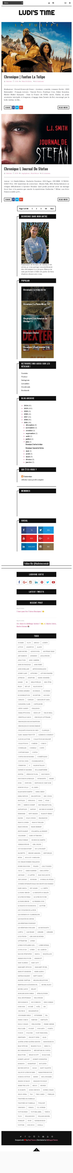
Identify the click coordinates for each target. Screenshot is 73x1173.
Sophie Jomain (48, 1111)
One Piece (21, 1032)
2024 (26, 426)
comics (43, 764)
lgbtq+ (20, 953)
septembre (31, 454)
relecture (22, 1076)
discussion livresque (26, 799)
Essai (40, 821)
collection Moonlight (42, 760)
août (28, 457)
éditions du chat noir (43, 804)
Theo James (40, 1115)
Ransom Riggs (48, 1062)
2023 (26, 429)
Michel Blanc (46, 1005)
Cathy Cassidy (23, 729)
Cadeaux (21, 720)
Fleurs (20, 839)
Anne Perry (38, 685)
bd (27, 703)
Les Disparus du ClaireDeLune (29, 935)
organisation (33, 1032)
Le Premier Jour (38, 922)
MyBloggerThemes (52, 1160)
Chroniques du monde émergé (29, 747)
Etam (47, 821)
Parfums (34, 1040)
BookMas (46, 712)
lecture (42, 926)
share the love (23, 1106)
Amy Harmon (22, 677)
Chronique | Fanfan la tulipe (24, 87)
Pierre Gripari (49, 1045)
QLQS (44, 1058)
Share (7, 117)
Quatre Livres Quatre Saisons (29, 1062)
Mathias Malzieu (24, 997)
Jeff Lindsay (22, 900)
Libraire (40, 953)
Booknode (25, 411)
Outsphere (38, 1036)
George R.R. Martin (38, 861)
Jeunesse (33, 900)
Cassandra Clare (24, 725)
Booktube (36, 716)
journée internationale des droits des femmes (35, 905)
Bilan (20, 707)
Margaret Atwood (25, 988)
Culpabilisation (37, 782)
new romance (23, 1023)
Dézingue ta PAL (32, 795)
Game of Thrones (35, 856)
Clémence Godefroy (45, 755)
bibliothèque (36, 703)
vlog (20, 1137)
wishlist (21, 1141)
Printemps (22, 1058)
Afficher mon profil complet (32, 500)
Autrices (21, 698)
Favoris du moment (46, 830)
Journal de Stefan (47, 900)
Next (52, 229)
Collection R (23, 764)
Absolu (36, 663)
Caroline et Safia (43, 720)
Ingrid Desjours (24, 887)
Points (50, 1049)
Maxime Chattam (24, 1001)
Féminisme (21, 834)
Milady (33, 1010)
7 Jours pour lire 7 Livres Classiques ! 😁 (30, 632)
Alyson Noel (35, 672)
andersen (33, 677)
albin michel (22, 672)
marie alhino (39, 992)
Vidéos (47, 1133)
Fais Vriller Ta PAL (45, 826)
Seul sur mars (46, 1097)
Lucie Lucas (22, 970)
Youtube (24, 394)
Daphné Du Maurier (25, 791)
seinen (35, 1097)
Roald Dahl (46, 1076)
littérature (22, 962)
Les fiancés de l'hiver (26, 940)
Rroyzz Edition (23, 1089)
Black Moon (34, 194)
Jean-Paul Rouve (44, 896)
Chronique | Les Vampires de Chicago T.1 (35, 340)
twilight (41, 1124)
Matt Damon (37, 997)
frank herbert (36, 848)
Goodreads (25, 408)
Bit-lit (27, 707)
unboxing (21, 1128)
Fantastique (22, 830)
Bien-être (47, 703)
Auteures (33, 694)
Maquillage (47, 975)
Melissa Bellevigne (40, 1001)
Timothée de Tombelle (26, 1124)
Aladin (39, 668)
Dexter (20, 795)
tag (31, 1115)
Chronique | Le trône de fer (34, 310)
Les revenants (43, 948)
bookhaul (36, 712)
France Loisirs (23, 843)
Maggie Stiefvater (25, 975)
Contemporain (23, 773)
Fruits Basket (23, 852)
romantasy (32, 1084)
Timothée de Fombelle (26, 1119)
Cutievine (28, 497)
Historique (47, 874)
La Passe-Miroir (24, 913)
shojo (34, 1106)
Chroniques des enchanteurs (29, 742)
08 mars (21, 663)
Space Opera (22, 1115)
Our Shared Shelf (24, 1036)
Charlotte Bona (24, 734)
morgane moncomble (26, 1014)
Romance (21, 1084)
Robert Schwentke (40, 1080)
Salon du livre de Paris (26, 1093)
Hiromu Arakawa (34, 874)
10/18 (29, 663)
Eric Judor (48, 817)
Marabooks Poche (24, 979)
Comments (39, 91)
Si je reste (22, 1111)
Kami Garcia (22, 909)
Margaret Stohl (41, 988)
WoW (29, 1141)
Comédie (34, 764)
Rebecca (47, 1067)
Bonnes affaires (24, 712)
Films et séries (26, 91)
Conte (41, 769)
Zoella (40, 1146)
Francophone (23, 848)
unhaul (31, 1128)
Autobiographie (46, 694)
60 (46, 229)
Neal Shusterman (24, 1019)
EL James (35, 808)
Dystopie (28, 804)
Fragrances (43, 839)
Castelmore (38, 725)
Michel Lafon (23, 1010)
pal (46, 1036)
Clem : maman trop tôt (26, 755)
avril (28, 474)
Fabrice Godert (29, 826)
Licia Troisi (22, 957)
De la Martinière (41, 791)
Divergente (41, 799)
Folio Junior (31, 839)
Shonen (43, 1106)
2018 (26, 435)
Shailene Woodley (40, 1102)
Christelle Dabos (24, 738)
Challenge (36, 729)
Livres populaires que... (27, 966)
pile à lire (21, 1049)
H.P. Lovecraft (40, 869)
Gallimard (22, 856)
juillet (28, 460)
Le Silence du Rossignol (27, 926)
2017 (26, 438)
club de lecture (24, 760)
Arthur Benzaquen (39, 690)
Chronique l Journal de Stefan (26, 189)
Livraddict (25, 404)
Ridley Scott (34, 1076)
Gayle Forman (23, 861)
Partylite (44, 1040)
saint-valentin (45, 1089)
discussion (45, 795)
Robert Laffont (24, 1080)
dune (20, 804)
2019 (26, 432)
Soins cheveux (34, 1111)
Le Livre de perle (24, 918)
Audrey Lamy (22, 694)
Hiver (20, 878)
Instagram (25, 401)
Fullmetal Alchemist (39, 852)
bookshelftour (24, 716)
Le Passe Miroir (23, 922)
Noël (38, 1027)
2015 (26, 443)
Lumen (32, 970)
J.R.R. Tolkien (46, 887)
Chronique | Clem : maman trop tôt (36, 369)
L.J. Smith (44, 909)
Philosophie (36, 1045)
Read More (63, 117)
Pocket (31, 1049)
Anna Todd (22, 681)
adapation (30, 668)
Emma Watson (23, 817)
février (29, 480)
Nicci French (36, 1023)
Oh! (44, 1027)
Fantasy (33, 830)
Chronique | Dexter (31, 353)
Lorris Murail (44, 966)
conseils (33, 769)
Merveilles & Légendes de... (28, 1005)
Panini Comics (23, 1040)
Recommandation (24, 1071)
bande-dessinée (44, 698)
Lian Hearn (30, 953)
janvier (29, 483)
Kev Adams (34, 909)
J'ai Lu (20, 891)
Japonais (21, 896)
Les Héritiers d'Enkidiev (27, 944)
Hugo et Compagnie (32, 878)
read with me (23, 1067)
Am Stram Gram (48, 672)
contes (35, 773)
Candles (30, 720)
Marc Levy (35, 983)
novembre (30, 448)
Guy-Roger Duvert (25, 869)
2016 (26, 440)
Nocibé (30, 1027)
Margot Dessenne (24, 992)
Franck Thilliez (38, 843)
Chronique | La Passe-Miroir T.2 (36, 324)
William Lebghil (44, 1137)
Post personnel (42, 1054)
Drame (51, 799)
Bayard (20, 703)
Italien (35, 887)
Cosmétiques (42, 777)
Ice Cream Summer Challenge (29, 883)
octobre (29, 451)
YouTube (21, 1146)
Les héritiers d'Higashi (26, 948)
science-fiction (24, 1097)
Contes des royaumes (26, 777)
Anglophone (25, 194)
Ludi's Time (36, 12)
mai (28, 472)
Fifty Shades (33, 834)
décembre (30, 446)
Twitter (24, 397)
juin (28, 463)
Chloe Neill (48, 734)
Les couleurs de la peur (27, 931)
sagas (34, 1089)
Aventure (31, 698)
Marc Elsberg (23, 983)
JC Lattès (31, 896)
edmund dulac (23, 808)
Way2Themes (32, 1160)
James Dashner (30, 891)
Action (20, 668)
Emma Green (40, 812)
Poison (20, 1054)
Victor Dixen (23, 1133)
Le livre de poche (40, 918)
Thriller (51, 1115)
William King (30, 1137)
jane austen (44, 891)
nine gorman (48, 1023)
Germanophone (23, 865)
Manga (37, 975)
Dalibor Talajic (39, 786)
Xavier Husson (40, 1141)
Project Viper (34, 1058)
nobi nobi (21, 1027)
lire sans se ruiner (37, 957)
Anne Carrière (34, 681)
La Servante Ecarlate (41, 913)
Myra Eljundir (42, 1014)
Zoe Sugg (30, 1146)
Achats (45, 663)
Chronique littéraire (42, 738)
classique (45, 751)
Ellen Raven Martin (25, 812)
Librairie (50, 953)
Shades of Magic (24, 1102)
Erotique (21, 821)
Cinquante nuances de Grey (28, 751)
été (19, 826)
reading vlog (36, 1067)
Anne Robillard (23, 690)
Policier (29, 1054)
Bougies (47, 716)
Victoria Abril (36, 1133)
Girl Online (36, 865)
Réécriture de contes (42, 1071)
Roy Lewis (42, 1084)
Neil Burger (38, 1019)
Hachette (21, 874)
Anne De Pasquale (24, 685)
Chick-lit (36, 734)
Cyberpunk (22, 786)
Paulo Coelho (23, 1045)
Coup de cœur (23, 782)
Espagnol (31, 821)
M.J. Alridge (42, 970)
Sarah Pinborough (45, 1093)
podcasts (41, 1049)
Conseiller (22, 769)
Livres (32, 962)
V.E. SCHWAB (41, 1128)
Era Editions (36, 817)
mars (28, 477)
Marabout (38, 979)
